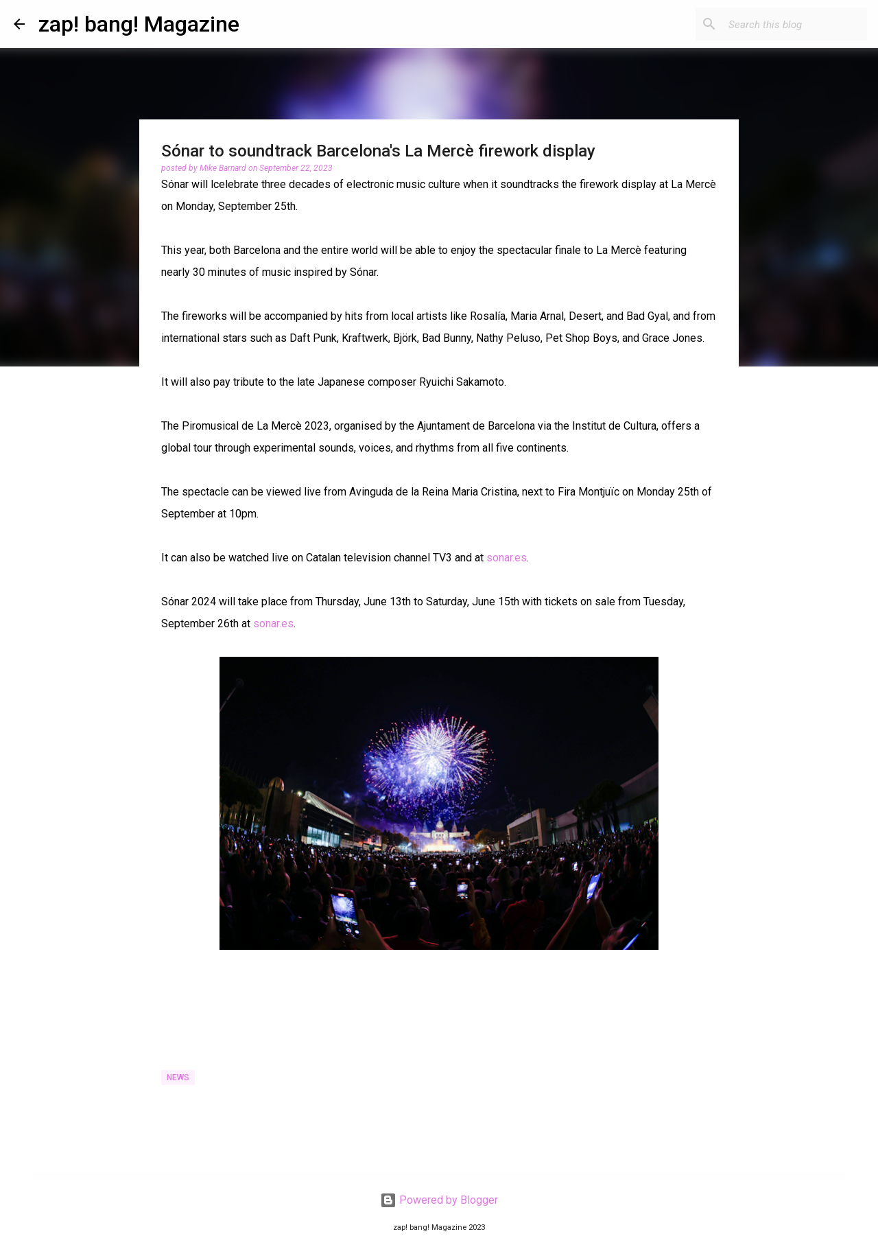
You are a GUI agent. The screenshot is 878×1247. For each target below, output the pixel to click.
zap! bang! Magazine (138, 24)
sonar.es (506, 557)
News (178, 1077)
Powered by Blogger (439, 1200)
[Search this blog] (795, 24)
